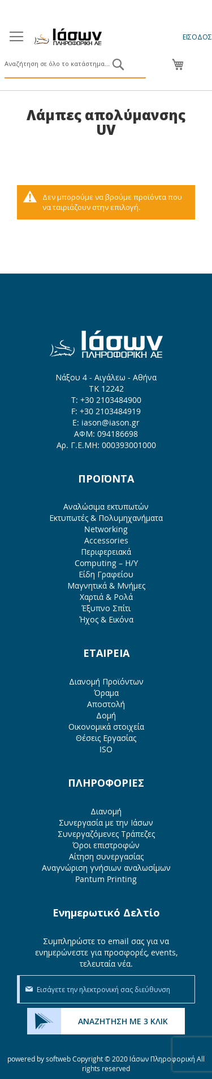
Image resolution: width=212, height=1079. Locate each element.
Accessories (106, 540)
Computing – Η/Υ (106, 563)
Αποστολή (106, 704)
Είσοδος (197, 36)
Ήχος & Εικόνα (106, 619)
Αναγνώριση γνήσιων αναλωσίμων (106, 867)
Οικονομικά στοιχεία (106, 726)
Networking (106, 529)
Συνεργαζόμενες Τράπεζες (106, 833)
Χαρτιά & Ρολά (106, 596)
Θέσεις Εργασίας (106, 738)
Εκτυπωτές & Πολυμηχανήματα (106, 517)
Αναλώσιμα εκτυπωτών (106, 506)
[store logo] (68, 37)
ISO (106, 749)
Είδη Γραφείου (106, 574)
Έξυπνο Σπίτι (106, 608)
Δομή (106, 715)
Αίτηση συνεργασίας (106, 856)
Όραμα (106, 692)
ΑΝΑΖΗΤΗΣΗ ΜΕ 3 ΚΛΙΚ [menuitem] (123, 1021)
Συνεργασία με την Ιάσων (106, 822)
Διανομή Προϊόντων (106, 681)
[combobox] (75, 64)
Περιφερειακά (106, 551)
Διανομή (106, 811)
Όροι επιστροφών (106, 845)
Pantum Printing (106, 879)
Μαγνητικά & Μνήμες (106, 585)
